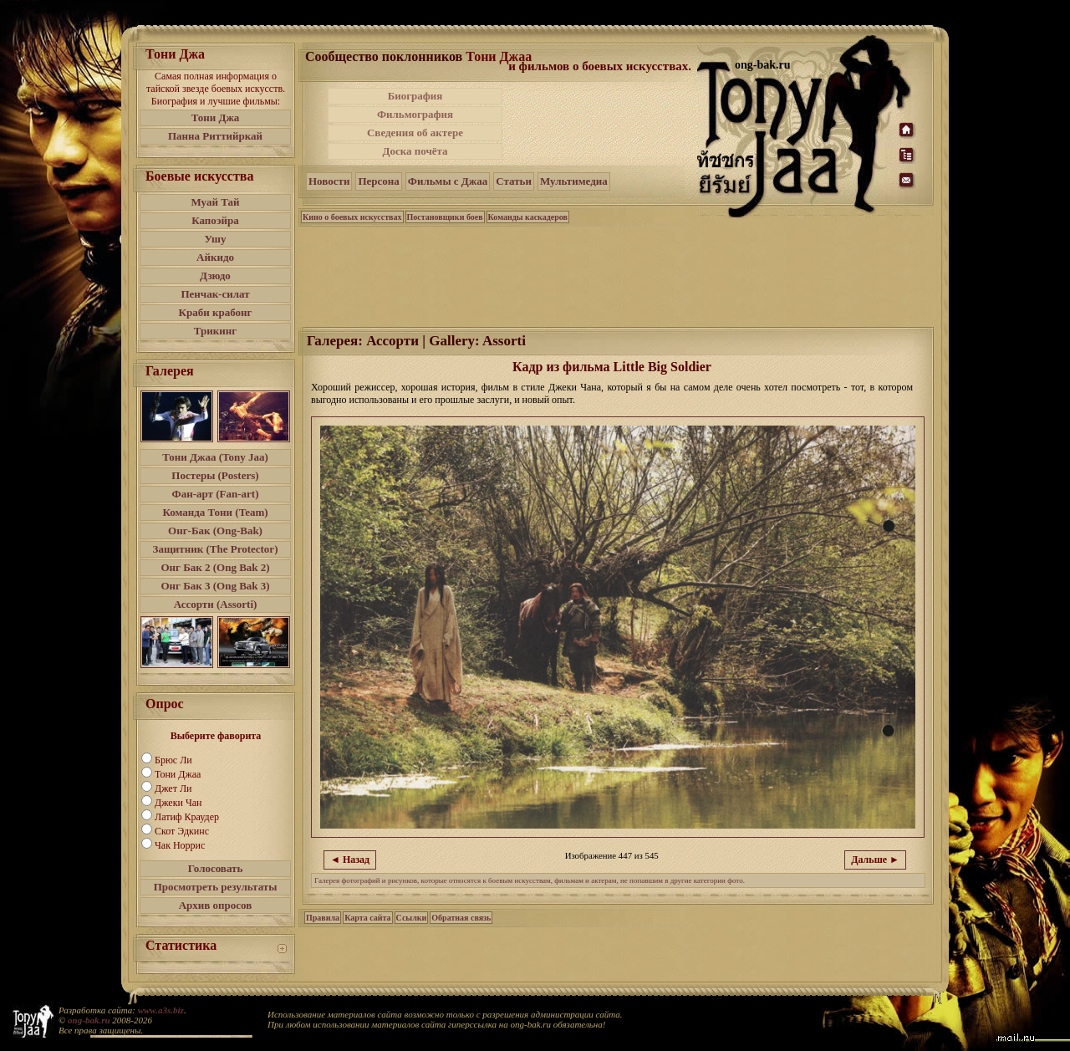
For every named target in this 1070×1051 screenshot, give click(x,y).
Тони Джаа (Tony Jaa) (215, 457)
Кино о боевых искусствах (352, 217)
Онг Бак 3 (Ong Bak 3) (214, 585)
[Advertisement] (601, 123)
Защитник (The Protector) (215, 549)
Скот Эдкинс (182, 831)
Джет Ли (173, 788)
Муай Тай (215, 202)
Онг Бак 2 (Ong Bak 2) (214, 567)
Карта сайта (367, 917)
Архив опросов (215, 905)
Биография (415, 95)
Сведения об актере (415, 132)
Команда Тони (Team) (215, 512)
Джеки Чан (178, 803)
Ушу (216, 238)
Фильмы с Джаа (447, 181)
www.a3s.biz (161, 1010)
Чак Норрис (180, 845)
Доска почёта (414, 151)
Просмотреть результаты (216, 886)
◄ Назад (349, 859)
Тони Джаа (178, 774)
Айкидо (215, 257)
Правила (322, 917)
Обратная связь (461, 917)
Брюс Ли (173, 760)
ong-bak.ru (89, 1020)
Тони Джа (215, 117)
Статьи (514, 181)
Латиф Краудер (187, 817)
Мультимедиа (574, 181)
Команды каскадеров (528, 217)
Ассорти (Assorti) (215, 604)
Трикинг (215, 330)
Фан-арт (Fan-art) (215, 493)
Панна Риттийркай (215, 136)
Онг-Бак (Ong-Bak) (215, 530)
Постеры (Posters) (214, 475)
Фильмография (415, 114)
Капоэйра (215, 220)
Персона (378, 181)
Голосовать (215, 868)
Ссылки (411, 917)
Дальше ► (875, 859)
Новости (328, 181)
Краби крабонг (215, 312)
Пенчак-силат (215, 294)
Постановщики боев (445, 217)
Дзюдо (215, 275)
